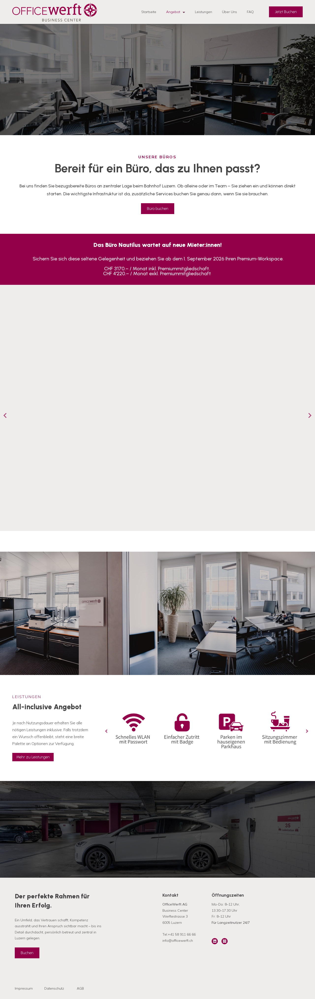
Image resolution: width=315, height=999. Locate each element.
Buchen (27, 952)
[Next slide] (309, 415)
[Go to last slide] (5, 415)
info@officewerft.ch (177, 940)
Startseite (148, 12)
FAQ (250, 12)
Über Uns (229, 12)
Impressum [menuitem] (24, 988)
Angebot (175, 12)
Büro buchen (157, 208)
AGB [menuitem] (80, 988)
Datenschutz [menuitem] (54, 988)
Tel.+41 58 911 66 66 (179, 934)
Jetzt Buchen (286, 11)
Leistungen (203, 12)
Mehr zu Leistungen (33, 757)
